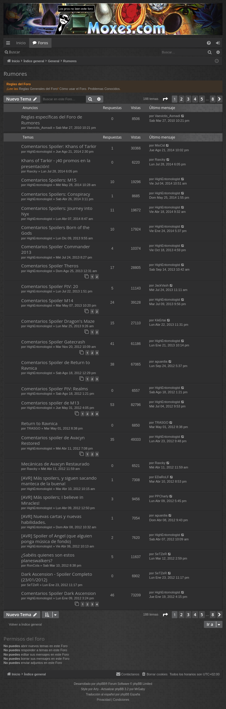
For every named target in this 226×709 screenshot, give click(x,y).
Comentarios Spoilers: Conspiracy (55, 194)
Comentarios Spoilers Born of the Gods (55, 230)
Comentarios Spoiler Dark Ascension (58, 593)
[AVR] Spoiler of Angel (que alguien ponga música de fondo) (56, 538)
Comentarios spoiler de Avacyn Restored (53, 440)
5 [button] (202, 99)
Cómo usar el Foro (72, 89)
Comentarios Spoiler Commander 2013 (55, 249)
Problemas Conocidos (104, 89)
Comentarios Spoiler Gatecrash (53, 342)
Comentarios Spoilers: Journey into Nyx (56, 211)
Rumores (15, 74)
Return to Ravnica (39, 423)
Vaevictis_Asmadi (39, 127)
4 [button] (195, 99)
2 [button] (181, 99)
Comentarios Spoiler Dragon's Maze (57, 321)
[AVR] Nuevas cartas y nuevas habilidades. (51, 519)
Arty (96, 689)
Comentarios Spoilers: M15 (49, 180)
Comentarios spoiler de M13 (50, 403)
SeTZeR (161, 554)
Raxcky (32, 171)
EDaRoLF (162, 477)
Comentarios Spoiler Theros (49, 266)
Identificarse (39, 52)
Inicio (21, 42)
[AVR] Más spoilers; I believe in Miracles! (52, 500)
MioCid (160, 145)
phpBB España (130, 694)
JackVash (162, 285)
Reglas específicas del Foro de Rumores (51, 119)
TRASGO (33, 428)
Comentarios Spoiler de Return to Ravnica (55, 365)
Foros (43, 42)
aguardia (161, 361)
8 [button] (213, 99)
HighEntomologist (39, 151)
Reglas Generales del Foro (38, 89)
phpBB (101, 683)
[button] (165, 99)
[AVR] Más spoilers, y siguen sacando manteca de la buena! (59, 480)
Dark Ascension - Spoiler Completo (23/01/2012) (56, 577)
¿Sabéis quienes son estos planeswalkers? (47, 557)
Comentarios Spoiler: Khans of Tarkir (59, 146)
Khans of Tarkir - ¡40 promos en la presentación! (55, 163)
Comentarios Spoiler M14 (47, 300)
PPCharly (161, 496)
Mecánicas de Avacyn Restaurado (55, 464)
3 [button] (188, 99)
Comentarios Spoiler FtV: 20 (49, 286)
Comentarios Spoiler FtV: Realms (54, 388)
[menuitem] (208, 43)
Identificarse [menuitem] (219, 44)
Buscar (14, 52)
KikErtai (160, 320)
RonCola (33, 565)
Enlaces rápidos (9, 44)
